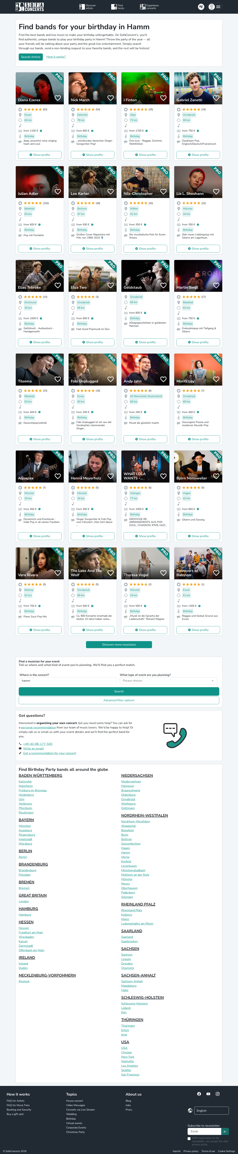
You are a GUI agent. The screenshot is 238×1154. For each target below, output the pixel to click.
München (25, 826)
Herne (125, 857)
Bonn (124, 835)
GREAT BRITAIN (33, 895)
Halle (124, 990)
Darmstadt (26, 946)
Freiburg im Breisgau (33, 790)
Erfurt (125, 1030)
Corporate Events (76, 1127)
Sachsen (126, 955)
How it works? (56, 57)
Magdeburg (128, 986)
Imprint (177, 1151)
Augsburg (25, 830)
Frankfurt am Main (31, 932)
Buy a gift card (15, 1114)
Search (119, 691)
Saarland (127, 937)
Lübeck (126, 1008)
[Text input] (204, 1131)
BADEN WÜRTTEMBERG (40, 775)
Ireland (23, 964)
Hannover (127, 786)
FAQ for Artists (15, 1101)
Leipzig (126, 959)
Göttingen (128, 808)
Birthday (71, 1119)
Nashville (127, 1061)
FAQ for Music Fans (18, 1105)
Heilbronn (25, 804)
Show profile (41, 155)
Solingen (127, 897)
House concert (74, 1101)
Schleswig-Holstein (134, 1004)
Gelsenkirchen (131, 844)
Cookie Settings (226, 1151)
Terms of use (208, 1151)
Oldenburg (128, 795)
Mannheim (26, 786)
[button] (214, 7)
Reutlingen (26, 813)
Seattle (126, 1070)
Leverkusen (129, 866)
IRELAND (27, 957)
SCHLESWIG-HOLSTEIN (142, 997)
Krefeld (126, 861)
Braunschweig (130, 790)
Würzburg (25, 844)
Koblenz (126, 915)
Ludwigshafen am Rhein (137, 924)
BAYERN (26, 819)
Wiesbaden (26, 937)
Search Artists (30, 57)
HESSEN (26, 922)
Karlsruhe (25, 782)
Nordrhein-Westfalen (135, 821)
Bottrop (126, 839)
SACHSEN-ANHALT (138, 975)
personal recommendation (38, 727)
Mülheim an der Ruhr (135, 875)
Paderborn (128, 893)
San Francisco (130, 1075)
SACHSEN (130, 948)
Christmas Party (75, 1132)
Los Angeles (129, 1066)
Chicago (126, 1052)
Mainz (125, 919)
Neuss (125, 884)
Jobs (128, 1105)
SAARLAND (131, 930)
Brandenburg (27, 870)
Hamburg (25, 915)
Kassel (23, 941)
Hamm (125, 853)
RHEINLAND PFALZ (138, 904)
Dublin (23, 968)
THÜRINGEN (132, 1019)
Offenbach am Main (31, 950)
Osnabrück (128, 799)
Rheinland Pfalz (131, 910)
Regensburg (27, 835)
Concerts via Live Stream (80, 1109)
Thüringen (128, 1026)
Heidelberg (26, 795)
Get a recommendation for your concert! (49, 753)
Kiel (123, 1012)
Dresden (127, 964)
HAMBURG (28, 908)
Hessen (24, 928)
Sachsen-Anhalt (132, 981)
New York (127, 1057)
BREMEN (26, 882)
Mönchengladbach (133, 870)
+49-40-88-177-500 (37, 744)
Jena (124, 1035)
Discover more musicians (119, 645)
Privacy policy (191, 1151)
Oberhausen (129, 888)
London (24, 901)
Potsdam (25, 875)
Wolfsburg (128, 804)
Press (129, 1109)
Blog (128, 1101)
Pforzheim (25, 808)
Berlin (23, 857)
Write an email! (33, 749)
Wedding (71, 1114)
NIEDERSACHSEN (137, 775)
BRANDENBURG (33, 864)
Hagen (125, 848)
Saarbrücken (129, 941)
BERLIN (25, 851)
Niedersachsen (131, 782)
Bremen (24, 888)
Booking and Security (19, 1109)
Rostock (24, 981)
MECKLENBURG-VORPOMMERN (47, 975)
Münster (127, 879)
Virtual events (74, 1123)
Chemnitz (127, 968)
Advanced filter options (119, 700)
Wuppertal (128, 826)
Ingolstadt (25, 839)
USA (125, 1041)
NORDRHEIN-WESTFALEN (144, 815)
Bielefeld (127, 830)
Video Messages (75, 1105)
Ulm (21, 799)
